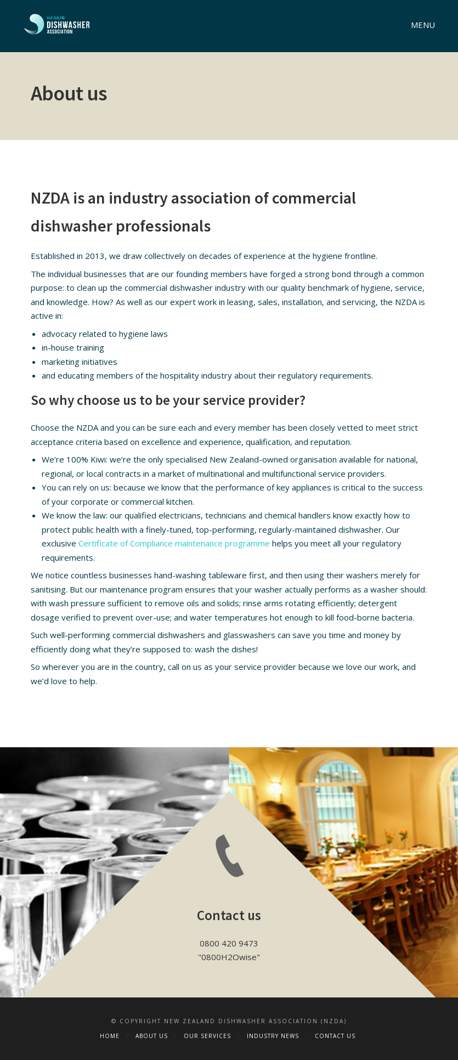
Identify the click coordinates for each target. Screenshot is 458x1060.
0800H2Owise (229, 956)
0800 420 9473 (229, 943)
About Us (151, 1036)
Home (110, 1036)
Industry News (273, 1036)
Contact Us (335, 1036)
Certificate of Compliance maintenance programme (174, 543)
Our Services (207, 1036)
